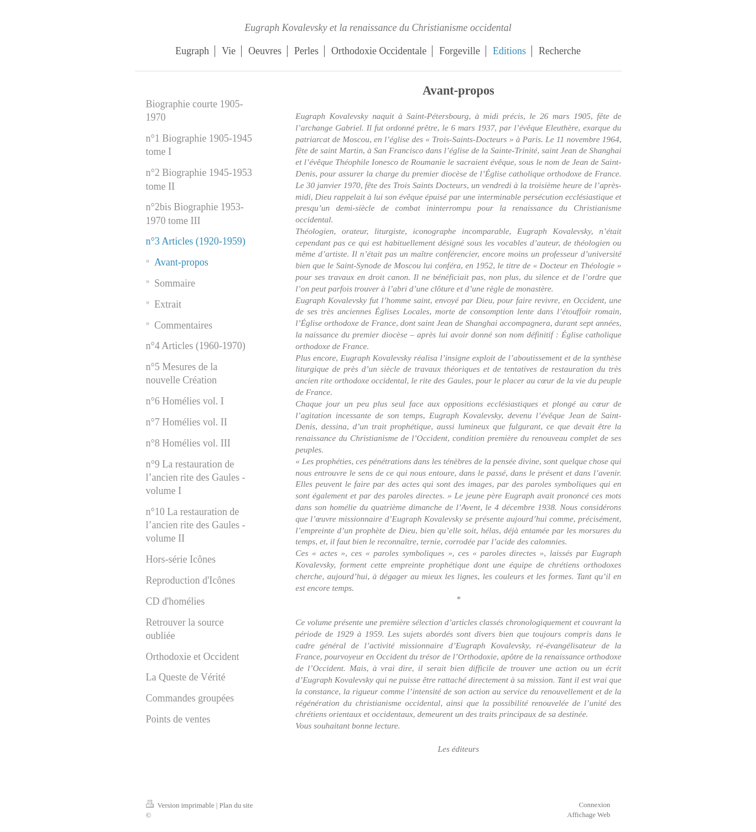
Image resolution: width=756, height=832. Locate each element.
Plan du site (236, 805)
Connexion (594, 804)
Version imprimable (181, 805)
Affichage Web (588, 814)
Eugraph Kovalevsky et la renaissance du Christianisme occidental (378, 27)
